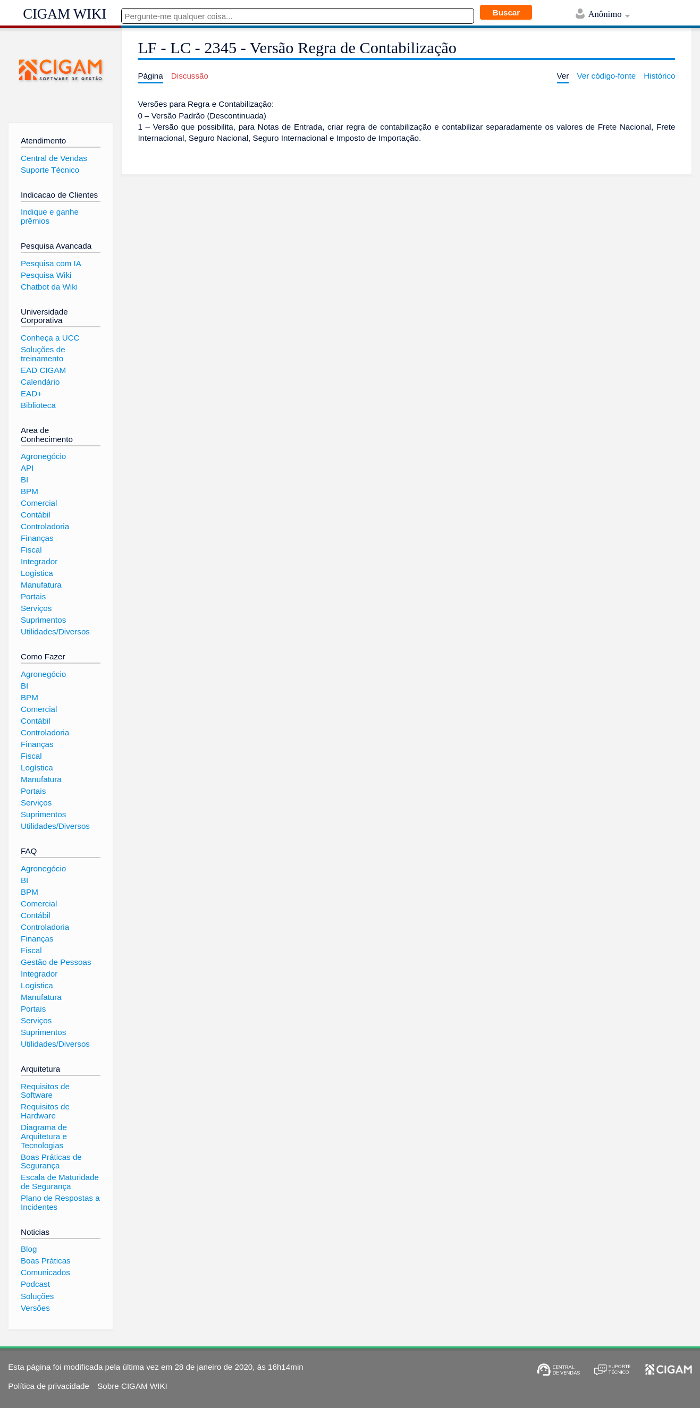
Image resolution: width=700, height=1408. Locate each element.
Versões (35, 1307)
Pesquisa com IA (51, 263)
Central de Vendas (54, 158)
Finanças (37, 537)
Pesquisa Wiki (46, 274)
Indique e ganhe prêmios (50, 216)
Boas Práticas (46, 1260)
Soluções (37, 1296)
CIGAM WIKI (64, 14)
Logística (37, 573)
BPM (29, 491)
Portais (33, 596)
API (27, 467)
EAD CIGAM (43, 370)
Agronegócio (43, 456)
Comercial (39, 502)
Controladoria (45, 526)
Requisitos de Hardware (45, 1111)
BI (24, 479)
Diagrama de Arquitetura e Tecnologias (44, 1136)
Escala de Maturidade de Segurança (60, 1182)
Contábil (35, 514)
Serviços (36, 608)
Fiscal (31, 549)
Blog (29, 1248)
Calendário (40, 381)
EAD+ (31, 393)
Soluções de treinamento (43, 354)
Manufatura (41, 584)
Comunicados (45, 1272)
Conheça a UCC (50, 337)
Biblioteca (38, 405)
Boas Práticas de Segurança (51, 1161)
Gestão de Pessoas (56, 961)
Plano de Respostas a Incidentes (60, 1202)
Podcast (35, 1283)
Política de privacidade (48, 1385)
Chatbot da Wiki (49, 286)
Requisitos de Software (45, 1091)
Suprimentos (43, 619)
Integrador (39, 561)
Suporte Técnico (50, 169)
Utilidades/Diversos (55, 631)
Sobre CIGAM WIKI (132, 1385)
